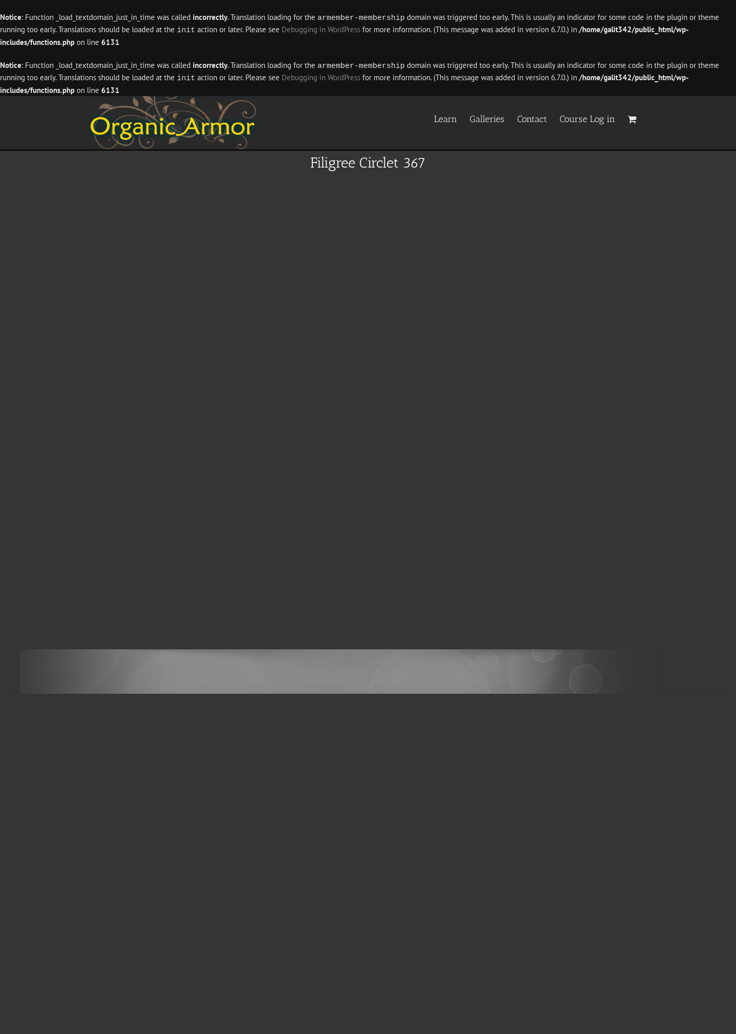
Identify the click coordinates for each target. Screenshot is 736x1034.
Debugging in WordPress (321, 29)
